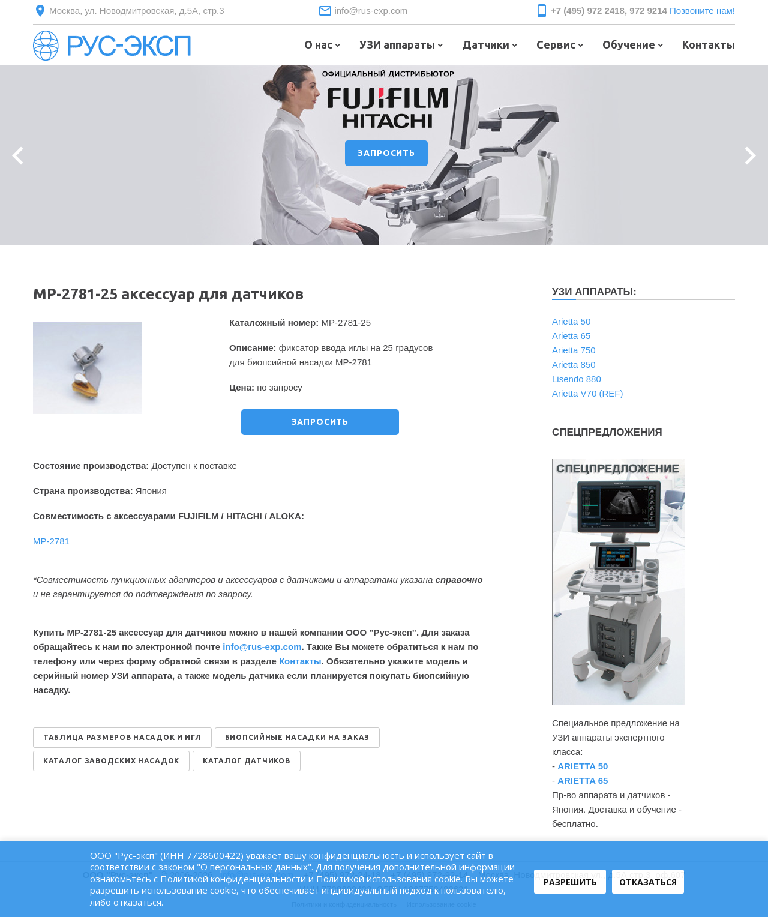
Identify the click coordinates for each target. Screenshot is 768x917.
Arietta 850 (574, 364)
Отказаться (648, 882)
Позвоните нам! (702, 10)
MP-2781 (51, 541)
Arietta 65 (571, 336)
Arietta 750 (574, 350)
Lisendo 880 (576, 379)
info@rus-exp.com (370, 10)
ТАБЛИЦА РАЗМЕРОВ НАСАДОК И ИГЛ (122, 737)
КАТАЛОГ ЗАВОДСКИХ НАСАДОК (111, 761)
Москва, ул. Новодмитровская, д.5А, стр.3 (136, 10)
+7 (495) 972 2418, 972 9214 (609, 10)
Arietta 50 (571, 321)
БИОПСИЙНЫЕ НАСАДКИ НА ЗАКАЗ (297, 737)
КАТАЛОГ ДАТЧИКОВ (246, 761)
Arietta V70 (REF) (587, 393)
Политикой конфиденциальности (233, 879)
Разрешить (570, 882)
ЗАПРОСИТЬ (386, 153)
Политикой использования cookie (388, 879)
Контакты (300, 661)
